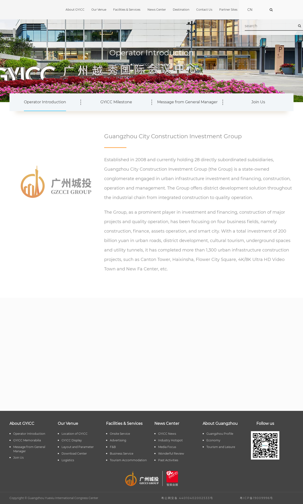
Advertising (118, 440)
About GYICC (75, 9)
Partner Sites (228, 9)
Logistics (68, 460)
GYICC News (167, 433)
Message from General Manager (187, 102)
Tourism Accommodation (128, 460)
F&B (113, 447)
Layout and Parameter (78, 447)
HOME (119, 64)
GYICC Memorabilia (27, 440)
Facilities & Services (126, 9)
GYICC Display (72, 440)
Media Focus (167, 447)
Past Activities (168, 460)
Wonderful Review (171, 453)
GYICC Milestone (116, 102)
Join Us (258, 102)
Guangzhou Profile (219, 433)
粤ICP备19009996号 (256, 498)
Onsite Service (120, 433)
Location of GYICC (75, 433)
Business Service (121, 453)
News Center (156, 9)
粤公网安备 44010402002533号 (187, 498)
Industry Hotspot (170, 440)
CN (249, 10)
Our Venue (98, 9)
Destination (181, 9)
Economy (213, 440)
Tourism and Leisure (220, 447)
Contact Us (204, 9)
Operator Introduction (172, 64)
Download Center (74, 453)
